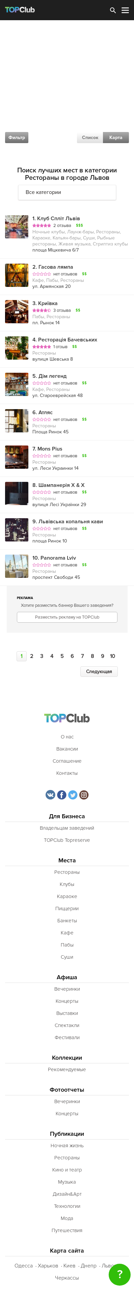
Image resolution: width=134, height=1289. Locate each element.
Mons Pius (47, 448)
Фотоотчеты (67, 1089)
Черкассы (67, 1278)
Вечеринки (67, 989)
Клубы (67, 884)
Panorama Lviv (54, 558)
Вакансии (67, 749)
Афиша (67, 977)
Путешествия (67, 1230)
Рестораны (67, 872)
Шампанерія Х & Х (58, 485)
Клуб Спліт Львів (56, 218)
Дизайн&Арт (67, 1194)
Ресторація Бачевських (64, 339)
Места (67, 860)
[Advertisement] (67, 90)
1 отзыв (60, 347)
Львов (109, 1265)
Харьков (48, 1265)
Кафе (67, 932)
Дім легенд (49, 376)
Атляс (42, 412)
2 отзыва (62, 225)
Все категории (43, 192)
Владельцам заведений (67, 828)
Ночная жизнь (67, 1145)
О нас (67, 736)
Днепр (89, 1265)
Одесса (24, 1265)
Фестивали (67, 1037)
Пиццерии (67, 908)
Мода (67, 1218)
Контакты (67, 773)
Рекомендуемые (67, 1069)
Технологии (67, 1206)
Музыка (67, 1182)
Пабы (67, 945)
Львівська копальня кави (67, 521)
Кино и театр (67, 1169)
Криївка (45, 303)
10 (112, 656)
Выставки (67, 1013)
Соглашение (67, 761)
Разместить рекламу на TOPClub (67, 617)
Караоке (67, 896)
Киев (69, 1265)
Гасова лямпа (52, 267)
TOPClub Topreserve (67, 840)
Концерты (67, 1001)
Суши (67, 957)
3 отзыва (62, 310)
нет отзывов (65, 274)
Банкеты (67, 920)
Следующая (99, 671)
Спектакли (67, 1025)
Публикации (67, 1133)
